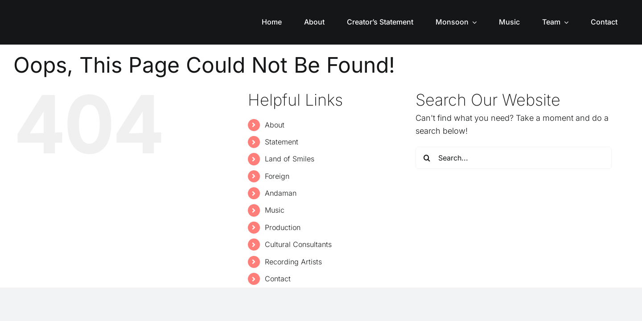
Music (274, 210)
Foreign (277, 176)
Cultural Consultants (298, 244)
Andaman (280, 193)
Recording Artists (293, 261)
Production (282, 227)
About (274, 124)
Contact (278, 278)
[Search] (427, 158)
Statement (281, 141)
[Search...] (514, 158)
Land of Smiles (289, 158)
